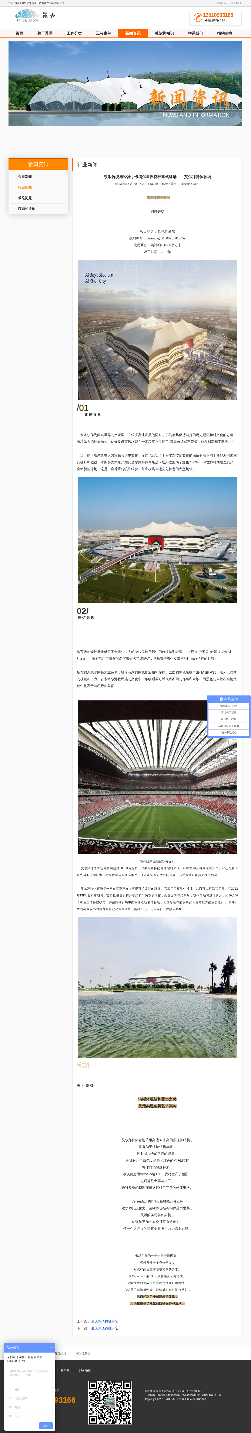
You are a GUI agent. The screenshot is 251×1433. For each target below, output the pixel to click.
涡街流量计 (83, 1353)
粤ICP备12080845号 (184, 1399)
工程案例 (103, 33)
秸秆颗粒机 (58, 1353)
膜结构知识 (164, 33)
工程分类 (74, 33)
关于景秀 (45, 33)
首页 (19, 33)
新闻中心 (222, 2)
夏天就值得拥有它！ (106, 1321)
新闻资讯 (133, 33)
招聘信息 (224, 33)
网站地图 (201, 1399)
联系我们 (236, 2)
